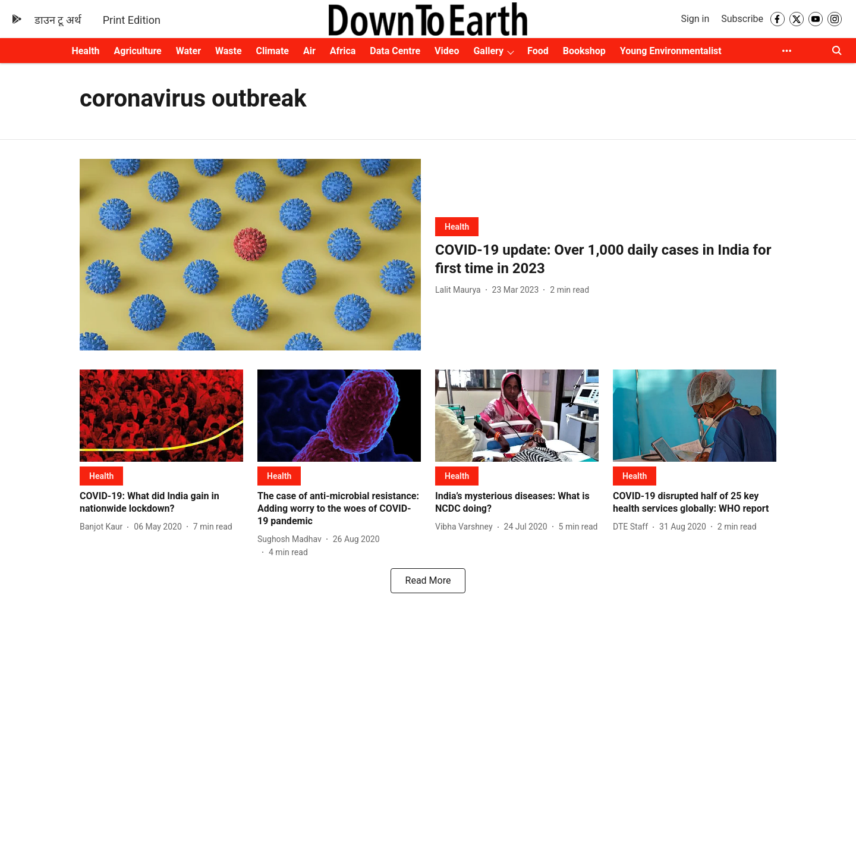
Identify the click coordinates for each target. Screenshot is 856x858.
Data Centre (395, 51)
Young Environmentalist (671, 51)
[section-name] (457, 226)
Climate (272, 51)
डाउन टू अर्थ (57, 20)
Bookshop (584, 51)
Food (538, 51)
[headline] (605, 259)
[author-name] (460, 290)
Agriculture (138, 51)
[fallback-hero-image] (250, 255)
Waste (228, 51)
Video (447, 51)
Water (188, 51)
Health (85, 51)
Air (309, 51)
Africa (342, 51)
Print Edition (131, 20)
